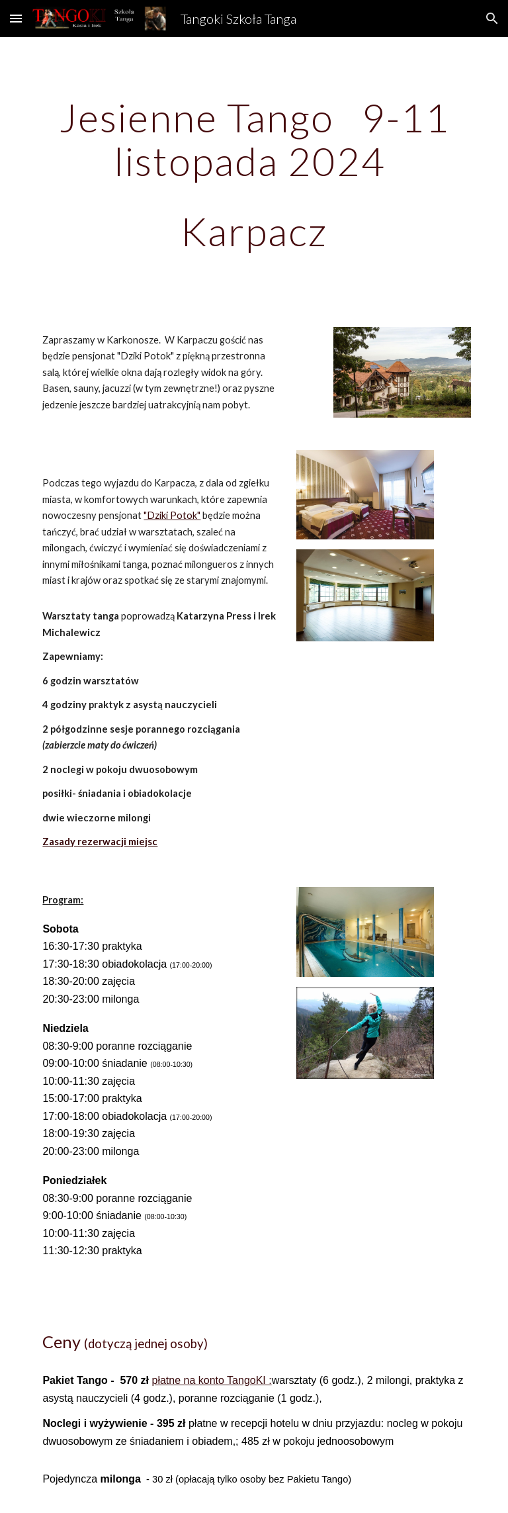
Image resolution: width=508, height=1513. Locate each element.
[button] (16, 18)
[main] (253, 174)
